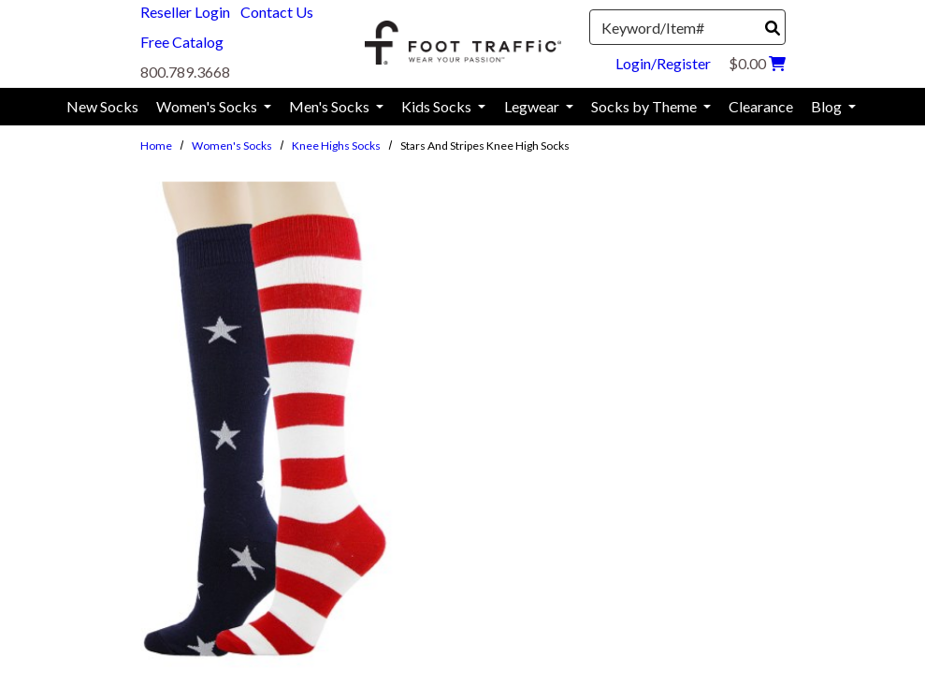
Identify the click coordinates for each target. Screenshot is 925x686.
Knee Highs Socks (336, 146)
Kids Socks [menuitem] (437, 106)
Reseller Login (185, 12)
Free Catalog (182, 42)
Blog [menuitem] (828, 106)
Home (156, 146)
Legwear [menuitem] (533, 106)
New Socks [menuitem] (102, 106)
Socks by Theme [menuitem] (645, 106)
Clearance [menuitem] (761, 106)
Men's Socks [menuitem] (330, 106)
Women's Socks (232, 146)
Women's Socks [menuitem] (208, 106)
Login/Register (663, 63)
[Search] (772, 28)
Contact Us (276, 12)
